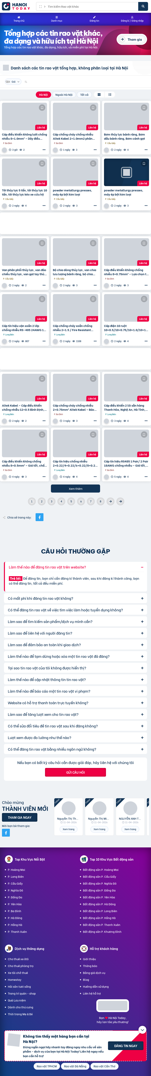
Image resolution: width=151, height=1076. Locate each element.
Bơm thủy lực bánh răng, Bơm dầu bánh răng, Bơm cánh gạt (124, 136)
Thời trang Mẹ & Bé (20, 1014)
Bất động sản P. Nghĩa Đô (99, 883)
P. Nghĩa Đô (15, 890)
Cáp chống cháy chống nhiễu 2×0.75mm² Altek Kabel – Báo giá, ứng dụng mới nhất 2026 (73, 407)
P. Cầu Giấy (15, 883)
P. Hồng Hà (15, 925)
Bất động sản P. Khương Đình (102, 931)
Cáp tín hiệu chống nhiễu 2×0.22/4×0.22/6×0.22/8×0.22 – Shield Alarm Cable (75, 463)
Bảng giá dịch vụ (94, 973)
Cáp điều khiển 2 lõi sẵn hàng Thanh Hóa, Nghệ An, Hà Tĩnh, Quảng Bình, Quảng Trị (124, 407)
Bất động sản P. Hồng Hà (99, 918)
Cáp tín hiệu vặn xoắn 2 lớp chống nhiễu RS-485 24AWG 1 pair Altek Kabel (23, 328)
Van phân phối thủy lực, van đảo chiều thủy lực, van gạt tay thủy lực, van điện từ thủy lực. (24, 272)
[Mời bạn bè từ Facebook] (6, 833)
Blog (86, 979)
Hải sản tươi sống (19, 986)
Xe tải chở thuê (18, 973)
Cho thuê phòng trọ (20, 966)
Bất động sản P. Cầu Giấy (99, 876)
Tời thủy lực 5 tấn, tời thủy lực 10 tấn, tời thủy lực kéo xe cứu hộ (24, 192)
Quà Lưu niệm (17, 1000)
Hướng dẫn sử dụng (96, 986)
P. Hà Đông (15, 918)
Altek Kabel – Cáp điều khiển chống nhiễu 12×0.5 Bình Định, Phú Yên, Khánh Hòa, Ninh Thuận (23, 407)
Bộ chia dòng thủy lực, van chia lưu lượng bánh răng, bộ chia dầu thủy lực (74, 272)
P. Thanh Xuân (17, 931)
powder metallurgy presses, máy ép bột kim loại (72, 192)
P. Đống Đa (15, 897)
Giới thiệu (89, 959)
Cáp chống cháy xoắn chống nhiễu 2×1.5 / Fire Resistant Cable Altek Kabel (72, 328)
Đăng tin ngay (125, 1045)
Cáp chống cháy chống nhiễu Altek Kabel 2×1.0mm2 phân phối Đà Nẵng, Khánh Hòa (73, 136)
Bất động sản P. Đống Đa (99, 890)
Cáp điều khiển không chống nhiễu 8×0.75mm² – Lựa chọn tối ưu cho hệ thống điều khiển (126, 272)
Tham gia (135, 39)
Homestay (14, 979)
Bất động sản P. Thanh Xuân (101, 925)
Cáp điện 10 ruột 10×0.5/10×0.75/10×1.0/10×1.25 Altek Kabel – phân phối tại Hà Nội (126, 328)
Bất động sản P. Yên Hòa (99, 897)
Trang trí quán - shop (22, 993)
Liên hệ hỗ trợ (92, 993)
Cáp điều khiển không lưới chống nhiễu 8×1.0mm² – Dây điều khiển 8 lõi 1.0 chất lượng (24, 136)
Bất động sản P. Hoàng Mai (101, 869)
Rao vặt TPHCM (47, 1066)
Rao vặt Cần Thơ (104, 1066)
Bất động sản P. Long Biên (100, 911)
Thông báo (90, 966)
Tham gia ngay (19, 817)
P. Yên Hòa (15, 904)
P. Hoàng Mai (16, 869)
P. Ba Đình (14, 911)
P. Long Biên (16, 876)
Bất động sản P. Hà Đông (99, 904)
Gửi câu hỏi (75, 772)
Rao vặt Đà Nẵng (75, 1066)
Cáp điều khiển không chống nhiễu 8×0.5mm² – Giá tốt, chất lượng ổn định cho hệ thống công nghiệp (24, 463)
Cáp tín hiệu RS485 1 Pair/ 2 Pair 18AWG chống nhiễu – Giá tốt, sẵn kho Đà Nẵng (126, 463)
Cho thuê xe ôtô (18, 959)
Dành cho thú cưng (20, 1007)
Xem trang (68, 829)
